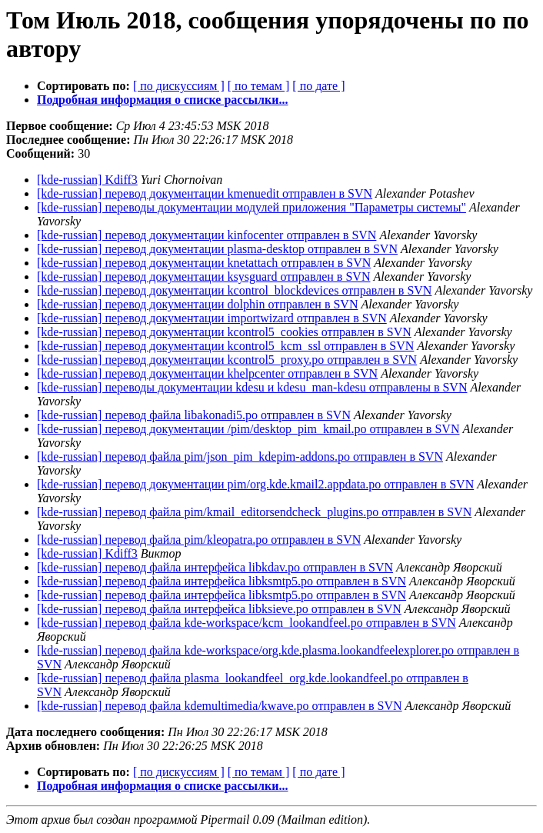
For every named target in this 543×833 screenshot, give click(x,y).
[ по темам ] (259, 85)
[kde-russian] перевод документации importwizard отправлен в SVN (212, 318)
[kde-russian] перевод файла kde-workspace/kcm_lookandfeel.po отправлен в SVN (246, 622)
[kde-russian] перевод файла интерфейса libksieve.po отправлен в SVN (219, 608)
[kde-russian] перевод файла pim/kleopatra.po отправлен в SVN (199, 539)
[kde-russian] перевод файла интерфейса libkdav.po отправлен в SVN (215, 567)
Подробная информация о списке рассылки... (162, 99)
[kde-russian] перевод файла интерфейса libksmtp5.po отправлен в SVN (221, 581)
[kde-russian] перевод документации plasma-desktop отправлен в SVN (217, 248)
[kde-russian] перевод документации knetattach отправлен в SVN (204, 262)
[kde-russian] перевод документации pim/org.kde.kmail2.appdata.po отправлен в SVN (255, 484)
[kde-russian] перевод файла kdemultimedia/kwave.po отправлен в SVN (219, 705)
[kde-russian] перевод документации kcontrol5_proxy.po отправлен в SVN (227, 359)
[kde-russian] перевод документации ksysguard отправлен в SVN (203, 276)
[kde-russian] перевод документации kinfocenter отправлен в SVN (206, 235)
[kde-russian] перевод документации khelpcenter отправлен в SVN (207, 373)
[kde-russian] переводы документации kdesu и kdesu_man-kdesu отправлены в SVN (252, 387)
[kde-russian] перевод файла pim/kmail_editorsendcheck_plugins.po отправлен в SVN (254, 511)
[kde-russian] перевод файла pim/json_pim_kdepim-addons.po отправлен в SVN (240, 456)
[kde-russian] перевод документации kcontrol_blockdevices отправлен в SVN (234, 290)
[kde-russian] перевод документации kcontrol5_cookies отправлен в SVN (224, 331)
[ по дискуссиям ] (179, 85)
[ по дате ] (318, 85)
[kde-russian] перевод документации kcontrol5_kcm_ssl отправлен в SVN (225, 345)
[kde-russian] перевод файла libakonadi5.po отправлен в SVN (194, 414)
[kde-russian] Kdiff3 (87, 179)
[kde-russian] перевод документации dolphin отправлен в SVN (197, 304)
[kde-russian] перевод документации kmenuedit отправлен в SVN (204, 193)
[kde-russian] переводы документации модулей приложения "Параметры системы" (251, 207)
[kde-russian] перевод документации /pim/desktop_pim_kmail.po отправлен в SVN (248, 428)
